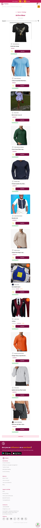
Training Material (6, 500)
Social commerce (6, 462)
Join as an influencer (7, 482)
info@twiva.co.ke (6, 508)
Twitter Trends (6, 467)
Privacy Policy (6, 493)
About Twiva (5, 478)
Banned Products (6, 497)
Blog (4, 484)
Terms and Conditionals (8, 495)
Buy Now (22, 51)
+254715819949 (6, 506)
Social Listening (6, 471)
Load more (20, 436)
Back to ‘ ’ (21, 12)
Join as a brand (6, 480)
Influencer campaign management (10, 465)
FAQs (4, 491)
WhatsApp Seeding (7, 469)
